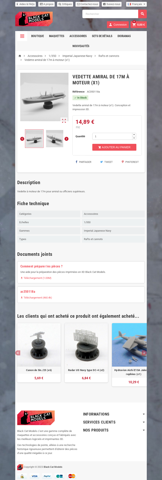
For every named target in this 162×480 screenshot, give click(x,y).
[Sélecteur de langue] (142, 4)
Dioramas (124, 36)
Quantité (80, 132)
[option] (33, 352)
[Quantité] (113, 132)
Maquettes (56, 36)
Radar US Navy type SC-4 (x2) (81, 366)
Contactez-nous (82, 4)
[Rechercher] (116, 14)
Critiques (60, 4)
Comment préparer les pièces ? (36, 262)
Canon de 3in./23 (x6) (34, 366)
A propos (41, 4)
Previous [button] (12, 348)
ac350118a (22, 287)
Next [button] (149, 348)
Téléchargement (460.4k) (31, 293)
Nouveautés (81, 46)
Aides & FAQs (20, 4)
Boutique (37, 36)
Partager (82, 157)
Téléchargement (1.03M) (30, 273)
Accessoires (78, 36)
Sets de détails (102, 36)
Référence (78, 91)
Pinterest (135, 157)
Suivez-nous (106, 4)
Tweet (108, 157)
